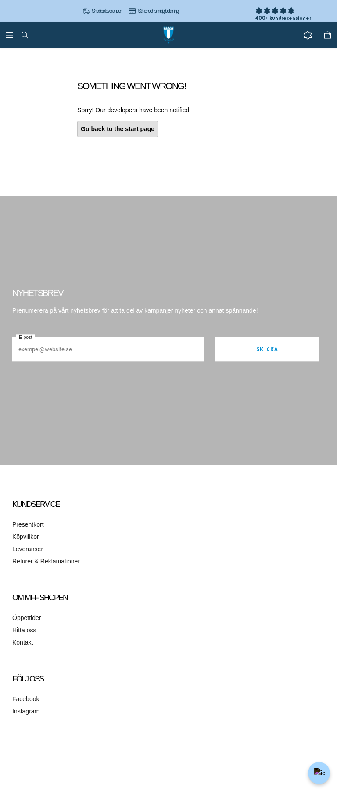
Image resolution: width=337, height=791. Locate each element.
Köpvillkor (25, 536)
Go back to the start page (117, 128)
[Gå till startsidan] (168, 35)
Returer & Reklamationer (46, 561)
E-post (25, 337)
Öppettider (26, 617)
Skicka (267, 349)
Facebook (25, 698)
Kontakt (22, 642)
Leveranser (27, 548)
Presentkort (28, 524)
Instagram (25, 711)
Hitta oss (24, 630)
